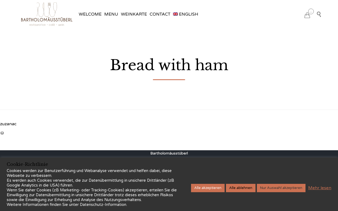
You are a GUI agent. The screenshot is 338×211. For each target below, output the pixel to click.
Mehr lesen (319, 188)
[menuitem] (186, 14)
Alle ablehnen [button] (240, 188)
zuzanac (8, 124)
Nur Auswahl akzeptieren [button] (281, 188)
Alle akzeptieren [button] (207, 188)
